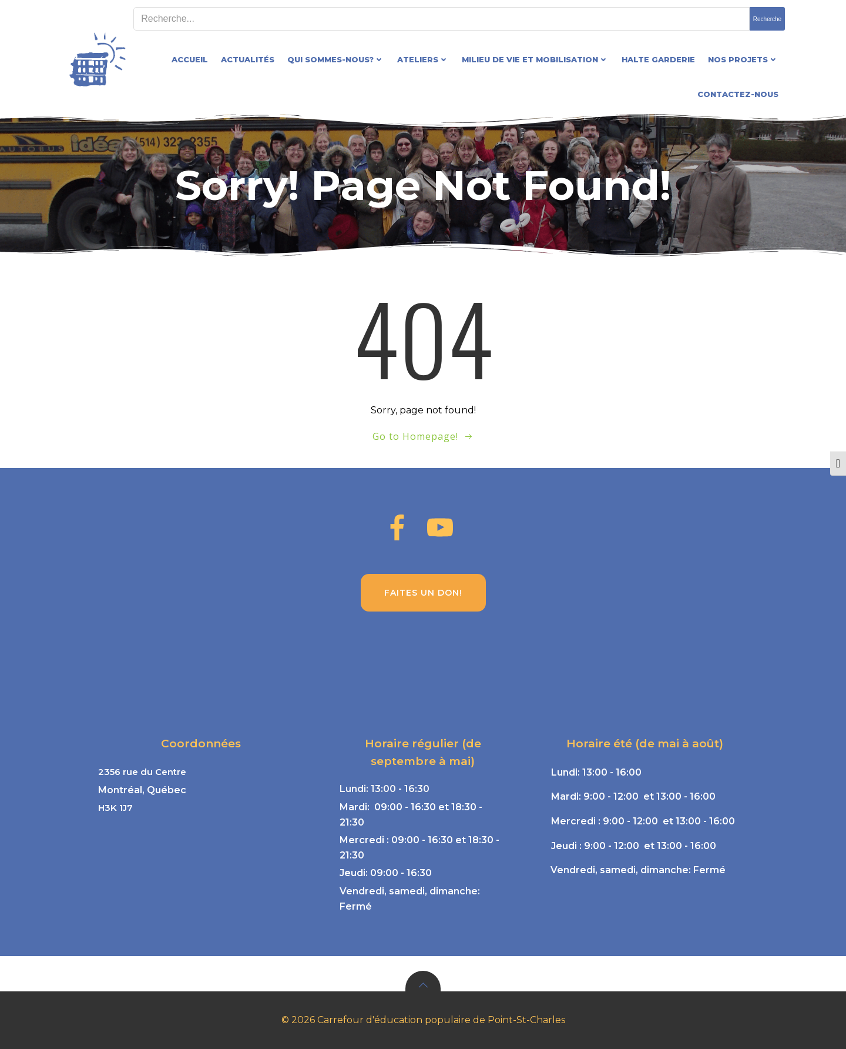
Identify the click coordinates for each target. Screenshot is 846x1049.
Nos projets (743, 59)
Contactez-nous (737, 94)
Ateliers (423, 59)
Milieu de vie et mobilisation (535, 59)
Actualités (247, 59)
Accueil (190, 59)
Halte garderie (658, 59)
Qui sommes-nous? (335, 59)
